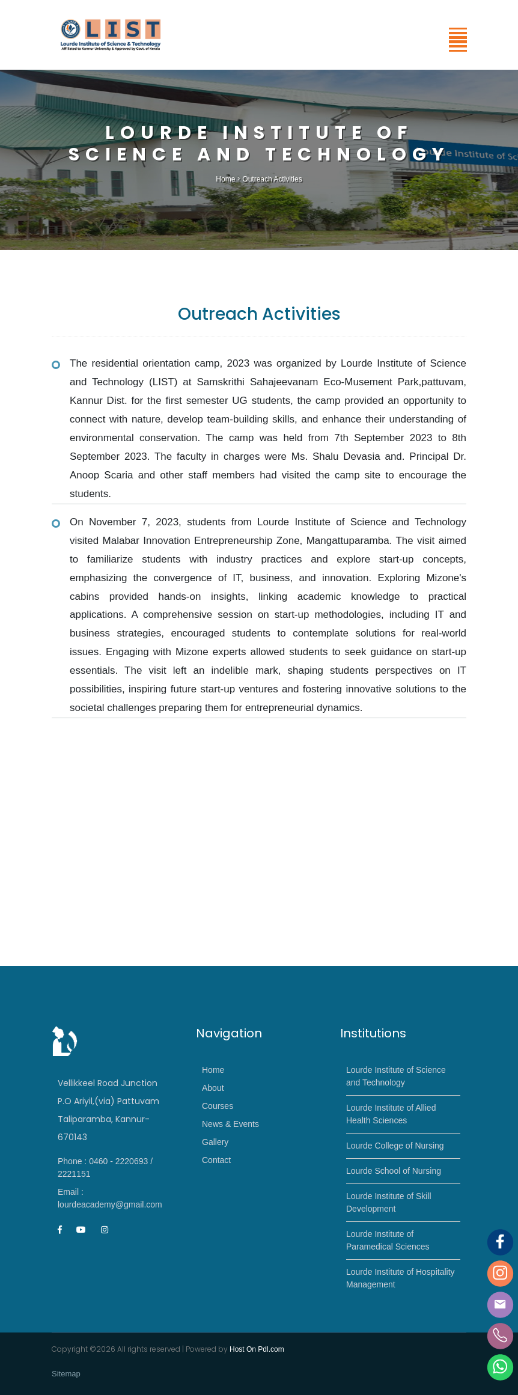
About (213, 1088)
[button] (457, 43)
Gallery (215, 1142)
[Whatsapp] (500, 1366)
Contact (216, 1160)
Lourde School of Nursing (393, 1171)
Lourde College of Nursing (395, 1145)
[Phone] (500, 1335)
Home (225, 179)
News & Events (230, 1124)
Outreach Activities (272, 179)
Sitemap (66, 1373)
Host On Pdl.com (257, 1349)
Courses (217, 1106)
